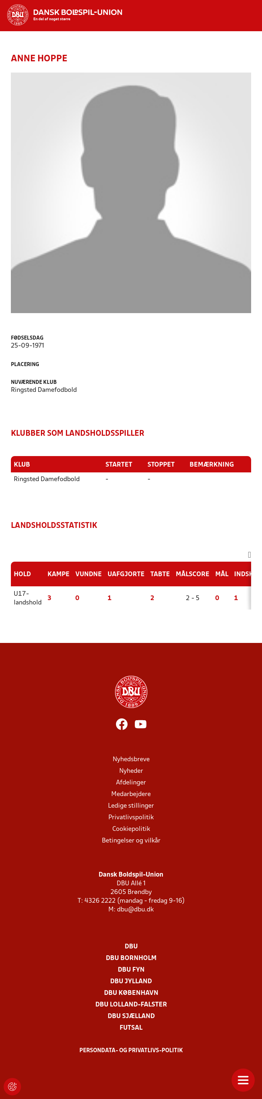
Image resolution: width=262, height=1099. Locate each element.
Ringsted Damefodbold (47, 479)
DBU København (131, 993)
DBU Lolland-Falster (131, 1005)
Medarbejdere (131, 794)
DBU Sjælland (131, 1016)
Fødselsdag (27, 338)
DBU (131, 947)
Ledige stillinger (131, 806)
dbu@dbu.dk (135, 910)
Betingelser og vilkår (131, 841)
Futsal (131, 1028)
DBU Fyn (131, 970)
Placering (25, 364)
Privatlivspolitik (131, 818)
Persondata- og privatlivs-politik (131, 1050)
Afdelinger (131, 783)
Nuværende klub (34, 382)
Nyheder (131, 771)
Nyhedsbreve (131, 759)
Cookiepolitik (131, 829)
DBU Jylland (131, 982)
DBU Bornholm (131, 958)
